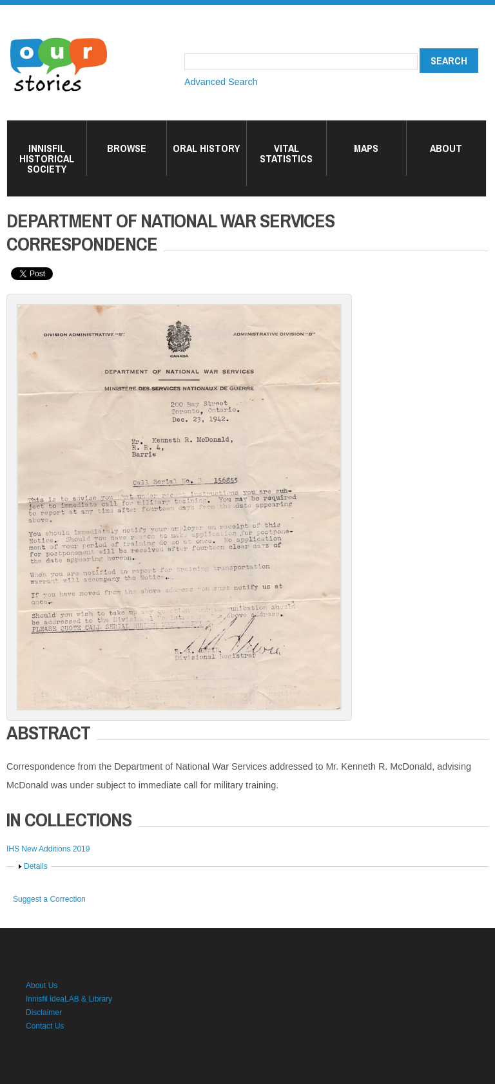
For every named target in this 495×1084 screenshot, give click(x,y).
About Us (41, 985)
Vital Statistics (286, 153)
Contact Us (45, 1026)
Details (36, 866)
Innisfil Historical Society (46, 158)
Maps (366, 148)
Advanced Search (221, 82)
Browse (126, 148)
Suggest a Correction (49, 899)
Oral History (206, 148)
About (446, 148)
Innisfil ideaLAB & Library (69, 998)
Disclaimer (44, 1012)
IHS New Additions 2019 (48, 848)
